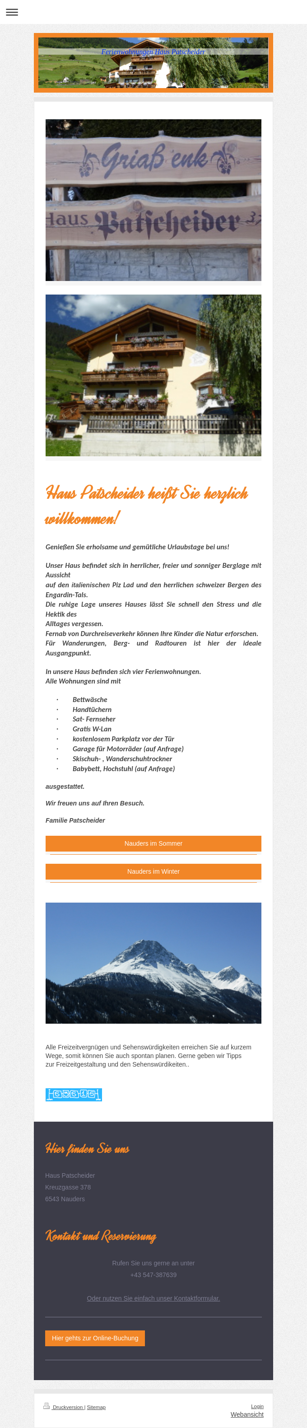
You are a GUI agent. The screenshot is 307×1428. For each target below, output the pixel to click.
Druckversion (63, 1407)
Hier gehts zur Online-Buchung (95, 1338)
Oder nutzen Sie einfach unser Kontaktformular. (153, 1298)
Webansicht (247, 1414)
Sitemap (96, 1407)
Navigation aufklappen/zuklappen (153, 12)
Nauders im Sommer (153, 843)
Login (257, 1406)
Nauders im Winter (153, 871)
